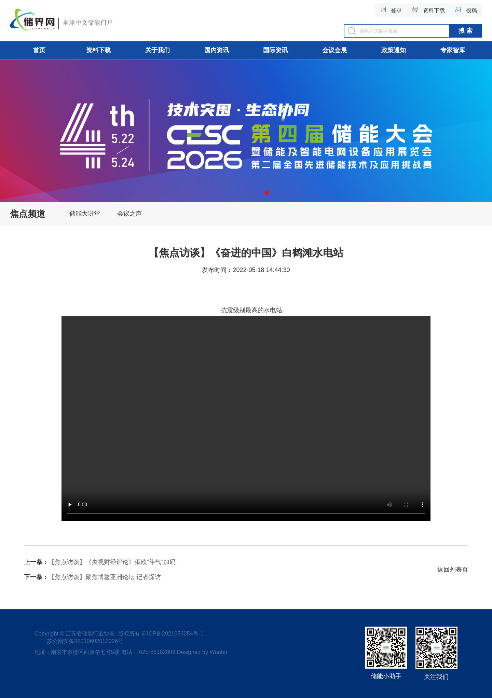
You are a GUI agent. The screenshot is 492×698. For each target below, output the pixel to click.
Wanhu (218, 652)
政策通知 (393, 50)
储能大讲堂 (84, 213)
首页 (39, 50)
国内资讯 (216, 50)
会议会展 (334, 50)
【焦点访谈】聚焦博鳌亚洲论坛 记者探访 (92, 577)
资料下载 (98, 50)
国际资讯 (275, 50)
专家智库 (452, 50)
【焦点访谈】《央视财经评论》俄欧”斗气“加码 (100, 562)
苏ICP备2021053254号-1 (172, 633)
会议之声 (129, 213)
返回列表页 (452, 569)
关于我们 (157, 50)
